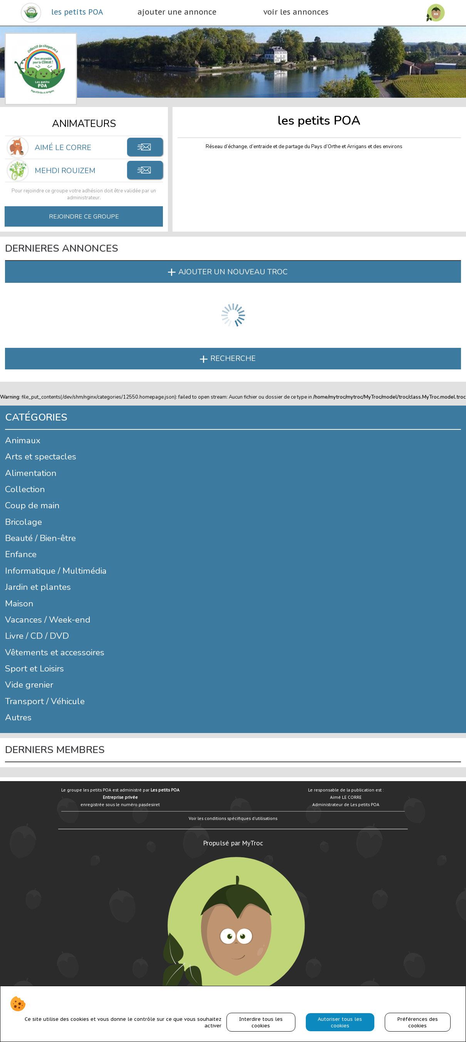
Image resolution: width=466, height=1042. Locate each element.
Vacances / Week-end (48, 620)
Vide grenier (29, 685)
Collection (25, 489)
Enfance (21, 554)
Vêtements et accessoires (54, 652)
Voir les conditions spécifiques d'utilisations (233, 818)
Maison (19, 604)
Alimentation (31, 473)
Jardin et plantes (38, 587)
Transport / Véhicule (45, 701)
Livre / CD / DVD (37, 636)
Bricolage (23, 522)
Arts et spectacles (40, 457)
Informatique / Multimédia (56, 571)
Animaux (22, 440)
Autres (18, 717)
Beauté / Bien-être (40, 538)
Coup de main (32, 505)
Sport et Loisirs (34, 669)
